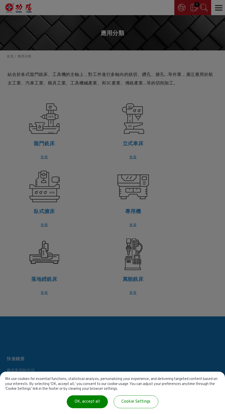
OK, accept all (87, 401)
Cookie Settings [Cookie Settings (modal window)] (135, 401)
